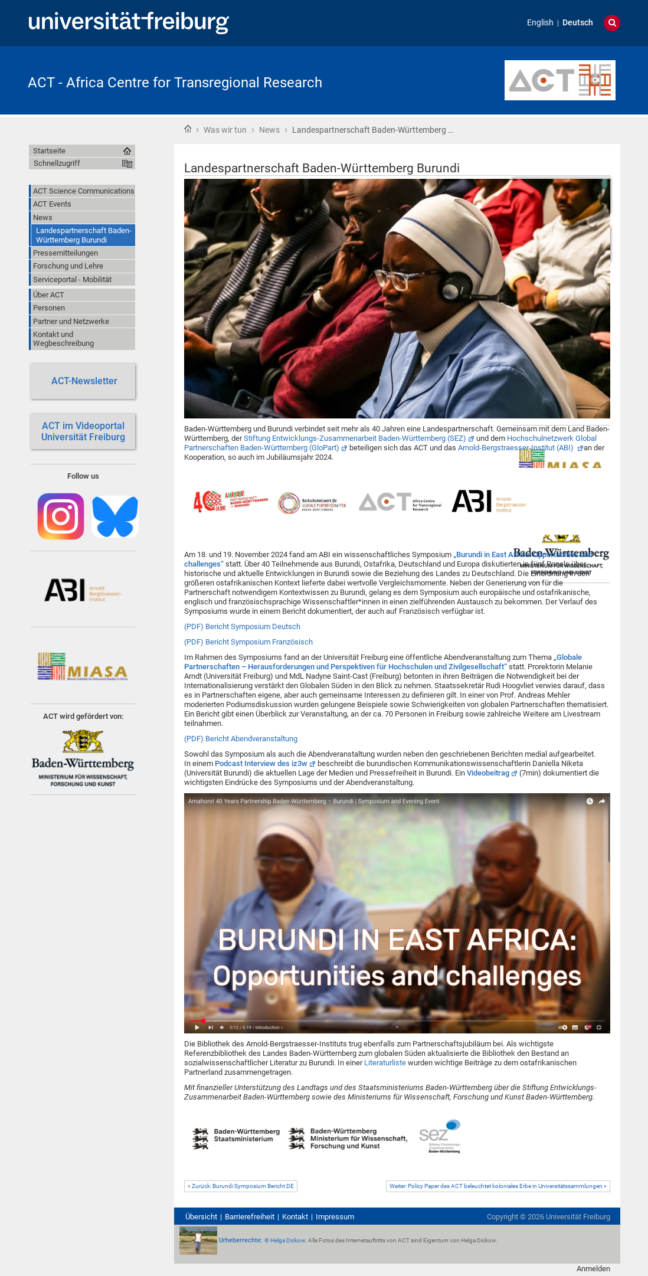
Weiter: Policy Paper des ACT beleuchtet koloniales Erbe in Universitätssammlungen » (498, 1186)
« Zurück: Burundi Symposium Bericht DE (241, 1186)
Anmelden (593, 1268)
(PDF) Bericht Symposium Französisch (248, 641)
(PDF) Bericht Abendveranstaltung (240, 738)
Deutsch (577, 23)
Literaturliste (386, 1062)
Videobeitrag (488, 772)
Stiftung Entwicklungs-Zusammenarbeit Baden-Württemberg (355, 438)
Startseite (187, 129)
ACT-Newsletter (83, 381)
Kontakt (295, 1216)
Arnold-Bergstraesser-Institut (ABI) (516, 447)
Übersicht (201, 1216)
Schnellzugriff (57, 163)
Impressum (335, 1216)
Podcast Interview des (261, 763)
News (269, 130)
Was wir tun (225, 130)
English (540, 23)
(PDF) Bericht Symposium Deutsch (242, 626)
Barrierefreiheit (249, 1216)
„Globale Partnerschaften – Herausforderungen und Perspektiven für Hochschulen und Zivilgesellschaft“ (383, 662)
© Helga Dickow (284, 1240)
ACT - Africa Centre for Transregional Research (175, 82)
